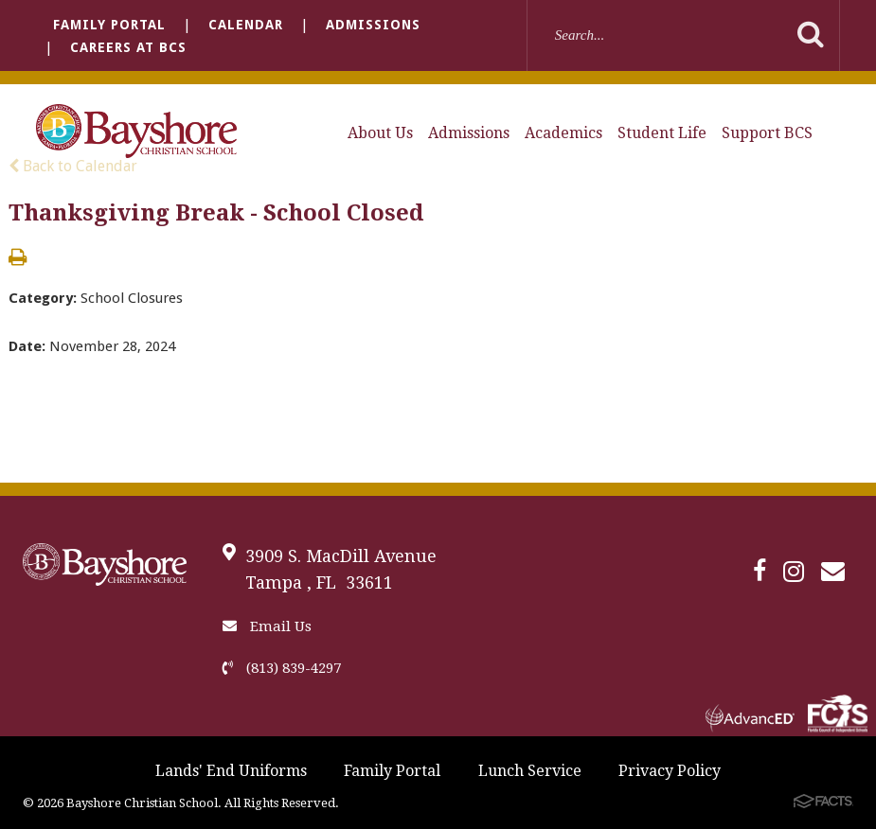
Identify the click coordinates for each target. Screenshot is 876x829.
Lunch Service (529, 771)
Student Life (661, 133)
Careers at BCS (128, 47)
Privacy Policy (669, 771)
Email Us (267, 626)
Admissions (373, 24)
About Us (380, 133)
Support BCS (767, 133)
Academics (563, 133)
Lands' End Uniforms (231, 771)
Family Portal (109, 24)
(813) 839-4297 (282, 668)
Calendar (245, 24)
